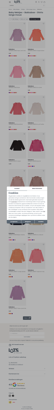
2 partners (14, 202)
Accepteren (13, 221)
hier (44, 211)
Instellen (41, 221)
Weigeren (28, 221)
